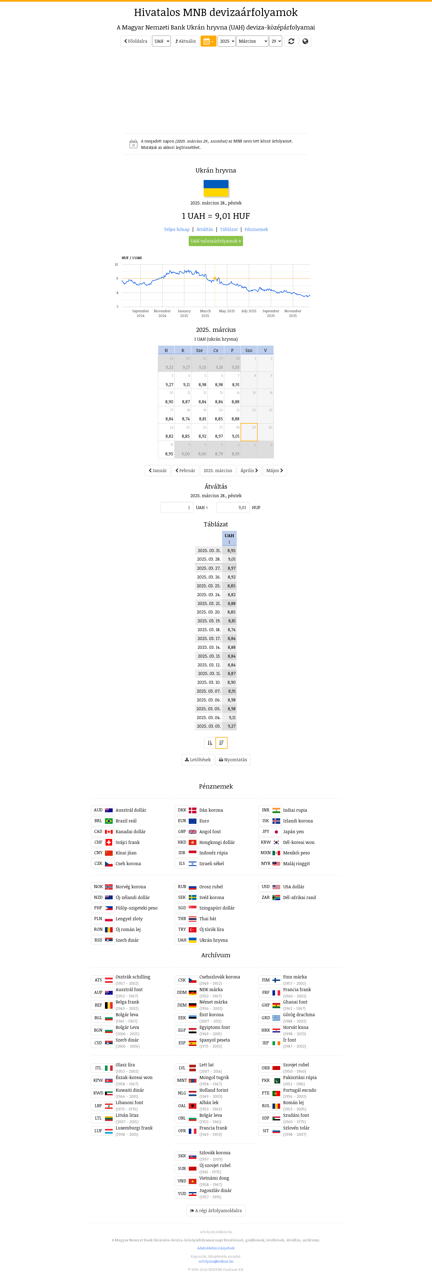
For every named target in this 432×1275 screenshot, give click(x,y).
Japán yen (293, 832)
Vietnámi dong (214, 1178)
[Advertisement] (66, 92)
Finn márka (295, 977)
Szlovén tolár (296, 1128)
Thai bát (207, 919)
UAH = (202, 507)
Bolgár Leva (127, 1027)
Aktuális (185, 41)
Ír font (289, 1040)
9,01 (235, 436)
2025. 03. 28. (209, 559)
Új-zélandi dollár (133, 897)
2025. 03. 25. (209, 586)
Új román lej (128, 929)
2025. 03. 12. (209, 665)
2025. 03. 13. (209, 656)
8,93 (235, 454)
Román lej (293, 1102)
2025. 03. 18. (209, 629)
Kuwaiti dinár (130, 1090)
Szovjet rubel (296, 1065)
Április (249, 470)
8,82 (169, 436)
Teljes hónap (177, 229)
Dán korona (211, 810)
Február (185, 470)
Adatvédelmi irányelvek (216, 1248)
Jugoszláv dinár (215, 1190)
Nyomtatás (233, 760)
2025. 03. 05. (208, 709)
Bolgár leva (127, 1015)
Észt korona (211, 1015)
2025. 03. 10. (209, 682)
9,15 (202, 367)
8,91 (235, 384)
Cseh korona (128, 863)
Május (274, 470)
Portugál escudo (299, 1090)
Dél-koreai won (299, 842)
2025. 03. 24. (209, 594)
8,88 (235, 402)
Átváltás (204, 229)
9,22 (169, 367)
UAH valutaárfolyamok (216, 241)
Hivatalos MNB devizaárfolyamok (216, 12)
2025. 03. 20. (209, 612)
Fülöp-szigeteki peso (137, 908)
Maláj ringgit (296, 863)
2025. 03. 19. (209, 621)
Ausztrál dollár (131, 810)
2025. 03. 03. (209, 726)
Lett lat (206, 1065)
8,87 (186, 402)
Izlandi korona (298, 821)
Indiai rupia (295, 810)
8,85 (219, 419)
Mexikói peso (296, 853)
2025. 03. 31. (209, 550)
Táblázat (229, 229)
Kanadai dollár (131, 832)
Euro (204, 821)
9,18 (219, 367)
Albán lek (208, 1102)
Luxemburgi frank (134, 1128)
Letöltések (198, 760)
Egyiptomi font (214, 1027)
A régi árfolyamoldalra (216, 1210)
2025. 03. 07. (209, 691)
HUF (256, 507)
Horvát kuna (296, 1027)
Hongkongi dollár (217, 842)
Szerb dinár (127, 940)
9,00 (186, 454)
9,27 (169, 384)
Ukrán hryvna (213, 940)
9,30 (235, 367)
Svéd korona (211, 897)
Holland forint (213, 1090)
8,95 (169, 454)
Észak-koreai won (134, 1077)
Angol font (210, 832)
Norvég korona (131, 887)
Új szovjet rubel (215, 1165)
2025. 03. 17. (209, 638)
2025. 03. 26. (209, 577)
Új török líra (211, 929)
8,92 (202, 436)
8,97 (219, 436)
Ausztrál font (129, 989)
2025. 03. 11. (209, 673)
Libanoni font (129, 1102)
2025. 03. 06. (209, 700)
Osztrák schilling (133, 977)
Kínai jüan (126, 853)
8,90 (169, 402)
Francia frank (297, 989)
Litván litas (127, 1115)
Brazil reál (126, 821)
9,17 (186, 367)
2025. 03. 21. (209, 603)
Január (157, 470)
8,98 (202, 384)
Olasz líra (125, 1065)
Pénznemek (256, 229)
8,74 (186, 419)
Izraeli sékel (211, 863)
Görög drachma (299, 1015)
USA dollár (293, 887)
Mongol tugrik (214, 1077)
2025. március (218, 470)
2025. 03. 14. (209, 647)
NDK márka (211, 989)
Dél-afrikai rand (299, 897)
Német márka (213, 1002)
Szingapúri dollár (217, 908)
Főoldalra (135, 41)
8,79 (219, 454)
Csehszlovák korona (219, 977)
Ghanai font (295, 1002)
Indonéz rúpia (213, 853)
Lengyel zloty (129, 919)
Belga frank (127, 1002)
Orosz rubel (211, 887)
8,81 (202, 419)
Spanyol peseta (214, 1040)
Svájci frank (128, 842)
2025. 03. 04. (209, 717)
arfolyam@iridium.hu (216, 1261)
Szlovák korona (215, 1153)
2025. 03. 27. (209, 568)
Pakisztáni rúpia (300, 1077)
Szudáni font (296, 1115)
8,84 (202, 402)
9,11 (186, 384)
